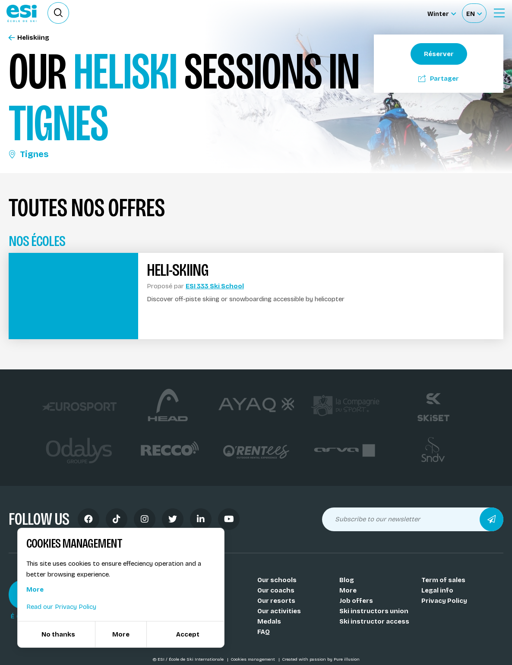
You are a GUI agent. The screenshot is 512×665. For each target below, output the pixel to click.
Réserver (439, 54)
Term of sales (443, 580)
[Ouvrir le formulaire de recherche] (58, 13)
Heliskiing (29, 38)
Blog (346, 580)
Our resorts (276, 601)
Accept (187, 634)
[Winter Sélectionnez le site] (441, 13)
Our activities (279, 611)
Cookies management (253, 659)
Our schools (277, 580)
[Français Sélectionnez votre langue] (474, 13)
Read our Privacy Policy (61, 607)
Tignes (28, 154)
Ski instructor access (374, 621)
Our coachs (275, 590)
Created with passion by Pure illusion (321, 659)
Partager (438, 78)
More (348, 590)
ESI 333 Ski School (215, 286)
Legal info (437, 590)
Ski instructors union (373, 611)
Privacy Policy (444, 601)
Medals (269, 621)
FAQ (263, 632)
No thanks (58, 634)
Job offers (356, 601)
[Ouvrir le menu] (499, 13)
